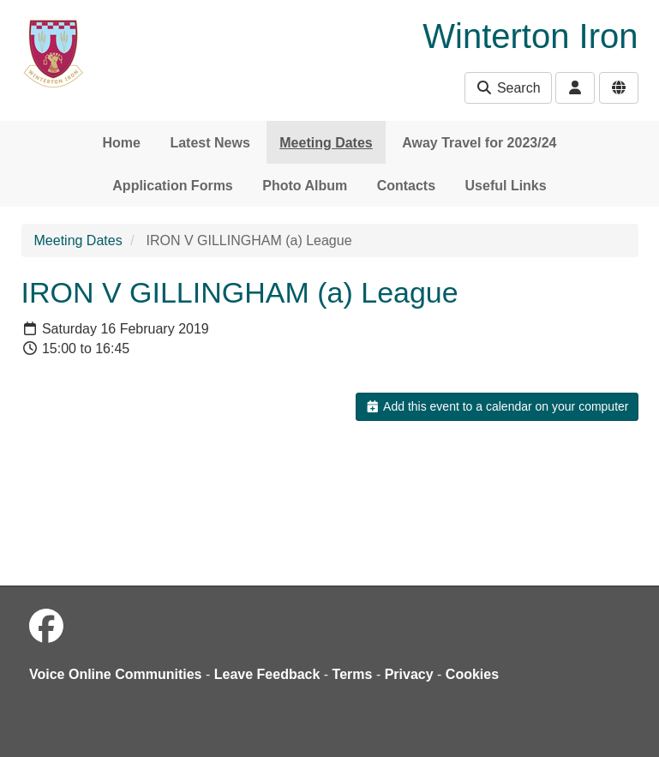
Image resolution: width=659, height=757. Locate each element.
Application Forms (172, 185)
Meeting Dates (325, 142)
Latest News (209, 142)
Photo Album (304, 185)
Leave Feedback (267, 674)
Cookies (472, 674)
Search (508, 88)
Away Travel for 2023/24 (479, 142)
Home (122, 142)
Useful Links (506, 185)
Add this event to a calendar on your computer (496, 406)
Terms (352, 674)
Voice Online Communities (115, 674)
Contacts (406, 185)
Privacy (409, 674)
